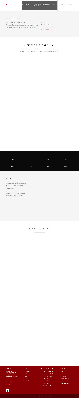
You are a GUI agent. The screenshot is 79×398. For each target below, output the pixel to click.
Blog (54, 4)
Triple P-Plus (45, 378)
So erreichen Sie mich (12, 381)
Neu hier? (38, 4)
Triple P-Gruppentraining (48, 373)
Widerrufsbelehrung (65, 380)
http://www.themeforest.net (49, 29)
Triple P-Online (46, 383)
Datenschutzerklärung (65, 378)
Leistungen (47, 4)
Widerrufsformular (65, 383)
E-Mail (9, 384)
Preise (62, 373)
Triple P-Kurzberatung (48, 371)
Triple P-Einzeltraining (47, 376)
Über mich (62, 4)
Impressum (63, 376)
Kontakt (70, 4)
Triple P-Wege (46, 380)
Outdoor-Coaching (47, 385)
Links (62, 371)
